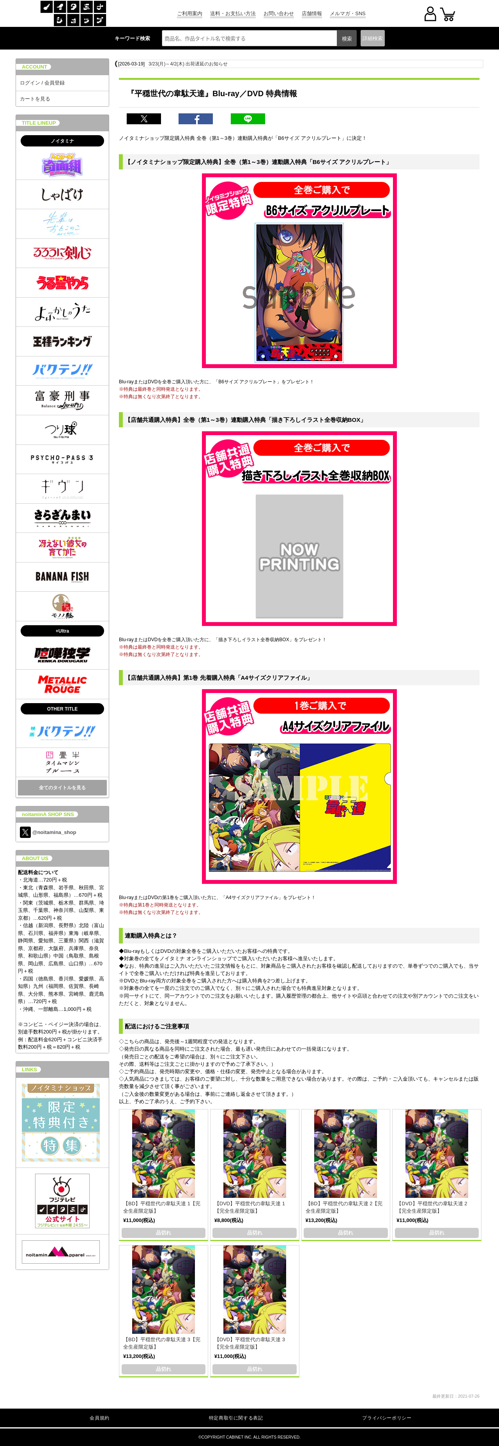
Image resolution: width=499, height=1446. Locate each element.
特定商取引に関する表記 (236, 1418)
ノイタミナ (62, 141)
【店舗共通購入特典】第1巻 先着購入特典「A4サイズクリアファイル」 (219, 677)
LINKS (29, 1069)
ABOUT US (35, 858)
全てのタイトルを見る (62, 787)
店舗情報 (312, 13)
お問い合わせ (279, 13)
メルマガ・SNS (347, 13)
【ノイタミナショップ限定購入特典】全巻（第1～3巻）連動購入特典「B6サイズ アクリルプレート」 (258, 162)
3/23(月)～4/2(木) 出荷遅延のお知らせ (188, 64)
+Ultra (62, 631)
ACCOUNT (34, 67)
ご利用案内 (189, 13)
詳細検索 (373, 38)
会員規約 (99, 1418)
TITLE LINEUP (39, 123)
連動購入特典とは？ (151, 935)
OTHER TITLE (62, 709)
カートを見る (35, 99)
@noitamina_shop (48, 832)
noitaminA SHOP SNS (48, 814)
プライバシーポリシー (386, 1418)
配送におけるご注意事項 (157, 1026)
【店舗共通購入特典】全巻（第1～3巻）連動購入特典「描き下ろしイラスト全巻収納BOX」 (245, 419)
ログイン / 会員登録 (42, 83)
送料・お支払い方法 (233, 13)
